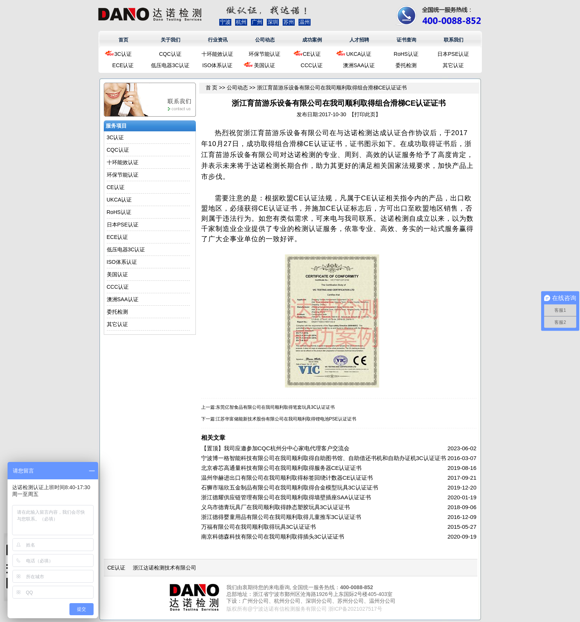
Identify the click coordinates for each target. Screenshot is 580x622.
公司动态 (265, 40)
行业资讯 (218, 40)
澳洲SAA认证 (359, 65)
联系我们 (453, 40)
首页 (123, 40)
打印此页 (364, 114)
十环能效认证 (217, 54)
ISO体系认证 (217, 65)
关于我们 (170, 40)
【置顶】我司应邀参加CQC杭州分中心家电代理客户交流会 (275, 448)
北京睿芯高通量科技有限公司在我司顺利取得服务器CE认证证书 (281, 468)
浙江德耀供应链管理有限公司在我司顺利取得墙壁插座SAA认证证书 (286, 497)
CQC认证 (170, 54)
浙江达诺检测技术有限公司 (164, 568)
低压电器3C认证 (170, 65)
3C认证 (123, 54)
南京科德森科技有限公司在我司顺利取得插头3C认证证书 (272, 536)
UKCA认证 (359, 54)
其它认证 (453, 65)
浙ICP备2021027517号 (355, 609)
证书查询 (406, 40)
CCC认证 (312, 65)
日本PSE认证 (453, 54)
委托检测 (406, 65)
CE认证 (311, 54)
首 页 (212, 88)
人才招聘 (359, 40)
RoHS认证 (406, 54)
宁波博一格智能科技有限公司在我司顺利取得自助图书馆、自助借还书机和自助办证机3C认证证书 (323, 458)
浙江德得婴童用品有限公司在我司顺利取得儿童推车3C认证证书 (281, 517)
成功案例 (312, 40)
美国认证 (264, 65)
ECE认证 (123, 65)
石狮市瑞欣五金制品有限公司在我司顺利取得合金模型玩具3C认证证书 (289, 487)
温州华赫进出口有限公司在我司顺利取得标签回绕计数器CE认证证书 (287, 477)
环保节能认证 (264, 54)
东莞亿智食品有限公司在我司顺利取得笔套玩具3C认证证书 (275, 407)
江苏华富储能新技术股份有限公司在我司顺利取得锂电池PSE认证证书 (286, 419)
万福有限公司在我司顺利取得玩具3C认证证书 (258, 526)
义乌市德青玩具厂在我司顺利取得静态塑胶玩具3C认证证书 (275, 507)
